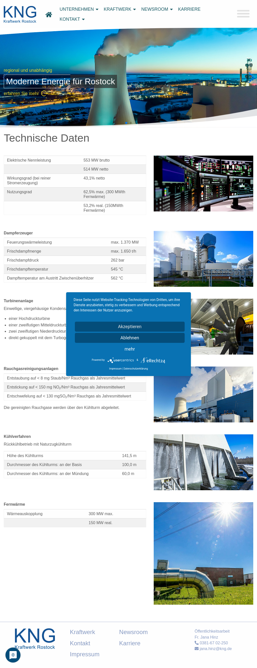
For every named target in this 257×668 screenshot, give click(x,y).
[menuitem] (78, 9)
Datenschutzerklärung (136, 368)
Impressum (115, 368)
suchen (189, 36)
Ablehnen (129, 337)
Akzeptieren (130, 326)
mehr (130, 349)
